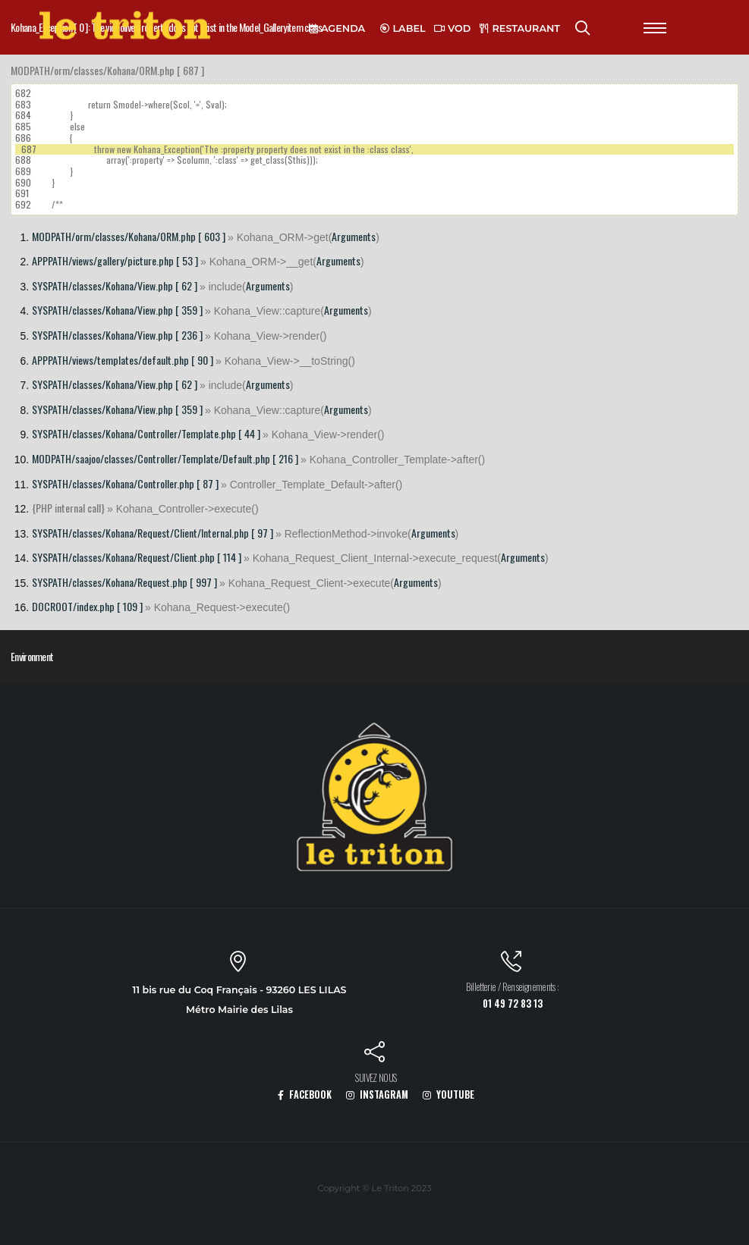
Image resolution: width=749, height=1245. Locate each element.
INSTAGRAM (377, 1094)
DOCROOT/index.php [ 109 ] (87, 606)
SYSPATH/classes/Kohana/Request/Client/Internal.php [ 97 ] (152, 533)
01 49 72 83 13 (513, 1003)
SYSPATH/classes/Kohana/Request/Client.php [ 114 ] (136, 557)
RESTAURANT (520, 28)
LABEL (403, 28)
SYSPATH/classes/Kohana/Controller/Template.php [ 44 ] (146, 433)
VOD (452, 28)
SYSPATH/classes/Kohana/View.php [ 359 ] (117, 310)
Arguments (354, 236)
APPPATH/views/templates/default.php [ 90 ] (122, 360)
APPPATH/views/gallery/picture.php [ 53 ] (115, 260)
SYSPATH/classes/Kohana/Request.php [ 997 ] (124, 582)
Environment (32, 656)
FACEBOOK (305, 1094)
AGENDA (337, 28)
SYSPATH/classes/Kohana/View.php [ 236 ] (117, 335)
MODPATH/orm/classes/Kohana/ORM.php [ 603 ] (128, 236)
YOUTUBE (448, 1094)
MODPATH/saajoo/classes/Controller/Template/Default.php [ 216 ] (165, 458)
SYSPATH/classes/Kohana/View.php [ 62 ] (114, 285)
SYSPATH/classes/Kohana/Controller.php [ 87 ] (125, 483)
